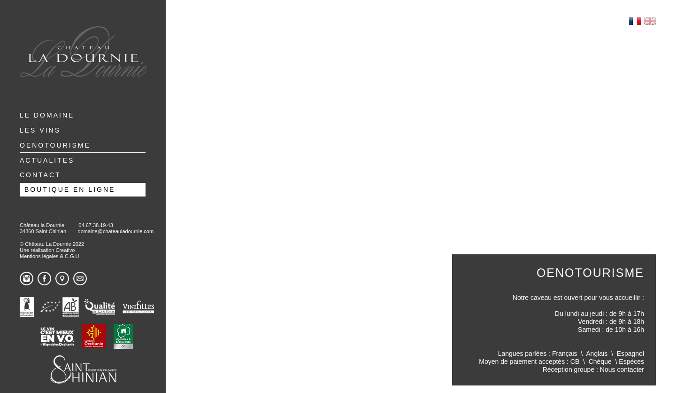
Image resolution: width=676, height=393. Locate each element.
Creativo (65, 250)
